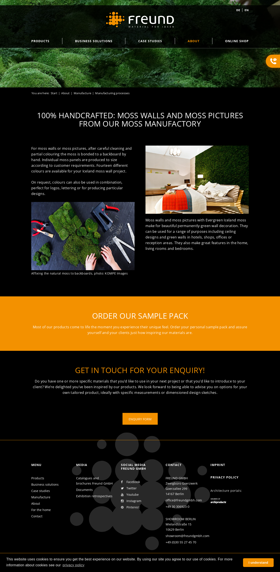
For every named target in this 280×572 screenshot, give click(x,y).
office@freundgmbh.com (184, 500)
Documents (84, 490)
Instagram (131, 501)
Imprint (217, 465)
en (247, 10)
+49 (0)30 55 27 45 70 (181, 542)
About (65, 93)
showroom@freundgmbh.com (187, 536)
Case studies (40, 491)
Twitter (129, 488)
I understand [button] (258, 562)
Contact (36, 516)
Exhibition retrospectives (94, 496)
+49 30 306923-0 (177, 506)
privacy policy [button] (73, 565)
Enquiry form (140, 419)
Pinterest (130, 507)
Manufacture (82, 93)
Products (37, 478)
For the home (41, 510)
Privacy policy (224, 477)
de (238, 10)
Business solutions (45, 484)
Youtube (130, 494)
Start (54, 93)
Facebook (130, 482)
